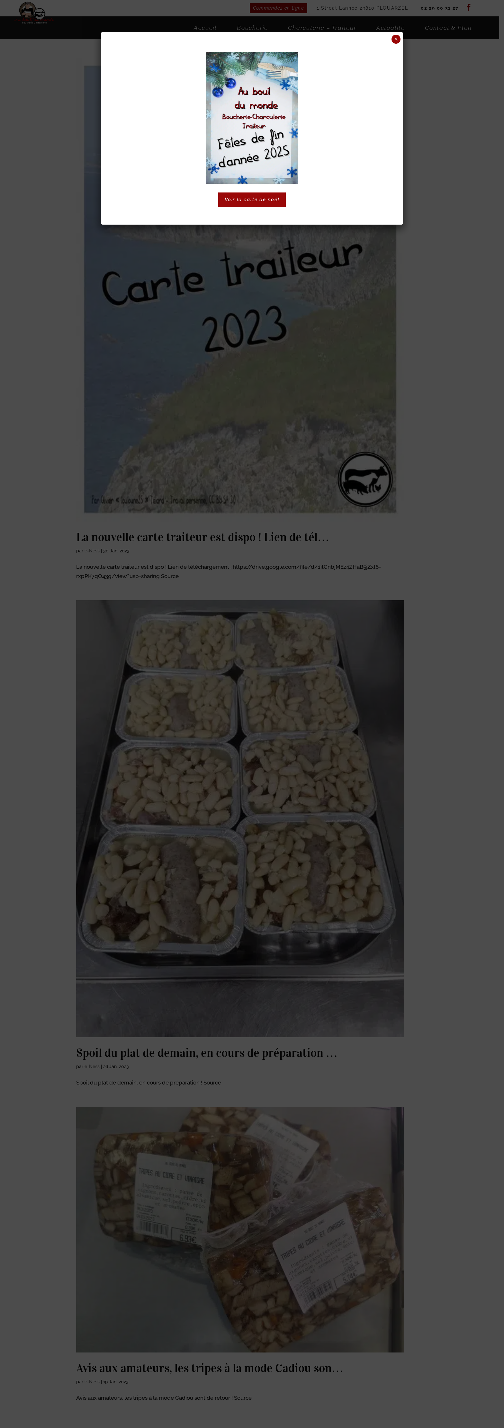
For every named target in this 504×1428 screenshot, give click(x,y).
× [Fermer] (396, 39)
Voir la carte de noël (252, 199)
